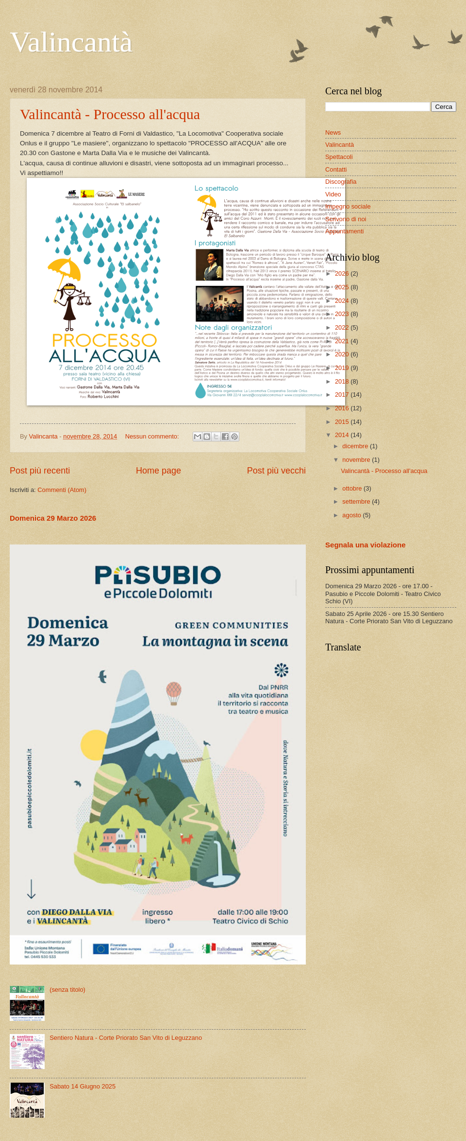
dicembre (356, 446)
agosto (352, 515)
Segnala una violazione (365, 545)
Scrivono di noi (345, 219)
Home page (158, 470)
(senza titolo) (67, 989)
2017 (342, 394)
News (333, 132)
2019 (342, 367)
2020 (342, 354)
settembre (357, 501)
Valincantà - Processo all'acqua (110, 114)
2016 (342, 408)
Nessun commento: (153, 436)
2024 (342, 300)
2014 (342, 435)
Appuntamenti (344, 231)
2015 (342, 421)
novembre (357, 459)
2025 (342, 287)
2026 (342, 273)
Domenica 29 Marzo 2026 (53, 518)
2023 (342, 313)
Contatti (336, 169)
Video (333, 194)
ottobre (353, 488)
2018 (342, 381)
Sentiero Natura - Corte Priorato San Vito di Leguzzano (126, 1037)
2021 (342, 341)
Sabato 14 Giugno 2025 (83, 1086)
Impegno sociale (348, 206)
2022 (342, 327)
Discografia (340, 181)
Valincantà (71, 42)
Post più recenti (40, 470)
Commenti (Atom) (61, 489)
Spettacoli (339, 156)
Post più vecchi (276, 470)
